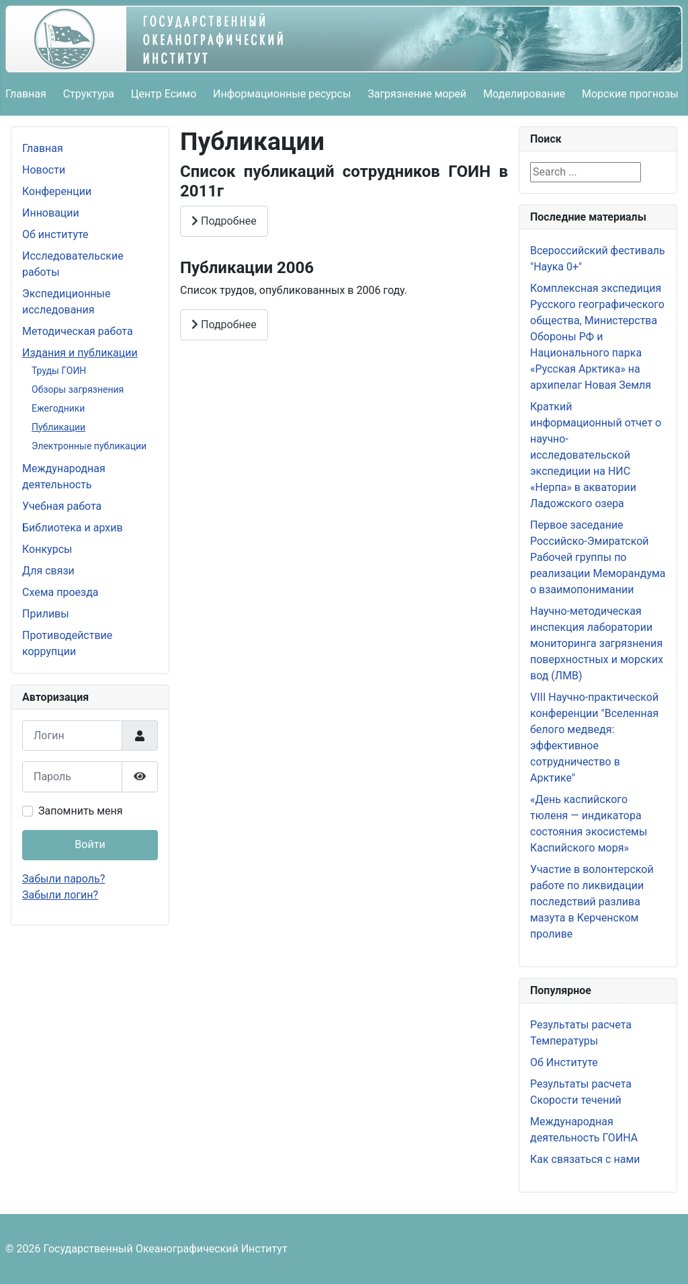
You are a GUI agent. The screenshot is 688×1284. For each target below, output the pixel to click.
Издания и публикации (80, 352)
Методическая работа (77, 331)
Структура (88, 93)
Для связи (48, 570)
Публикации (58, 427)
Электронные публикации (89, 446)
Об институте (55, 234)
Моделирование (524, 93)
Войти (90, 844)
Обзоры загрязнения (78, 389)
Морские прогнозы (630, 93)
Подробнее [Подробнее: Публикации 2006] (224, 324)
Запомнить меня (80, 810)
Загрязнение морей (417, 93)
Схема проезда (60, 592)
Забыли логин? (60, 895)
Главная (25, 93)
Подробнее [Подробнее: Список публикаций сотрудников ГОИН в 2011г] (224, 221)
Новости (43, 169)
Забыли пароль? (63, 878)
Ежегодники (58, 408)
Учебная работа (61, 506)
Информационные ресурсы (282, 93)
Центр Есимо (164, 93)
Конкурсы (47, 549)
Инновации (50, 212)
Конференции (56, 191)
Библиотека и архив (72, 527)
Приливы (45, 613)
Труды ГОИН (59, 370)
